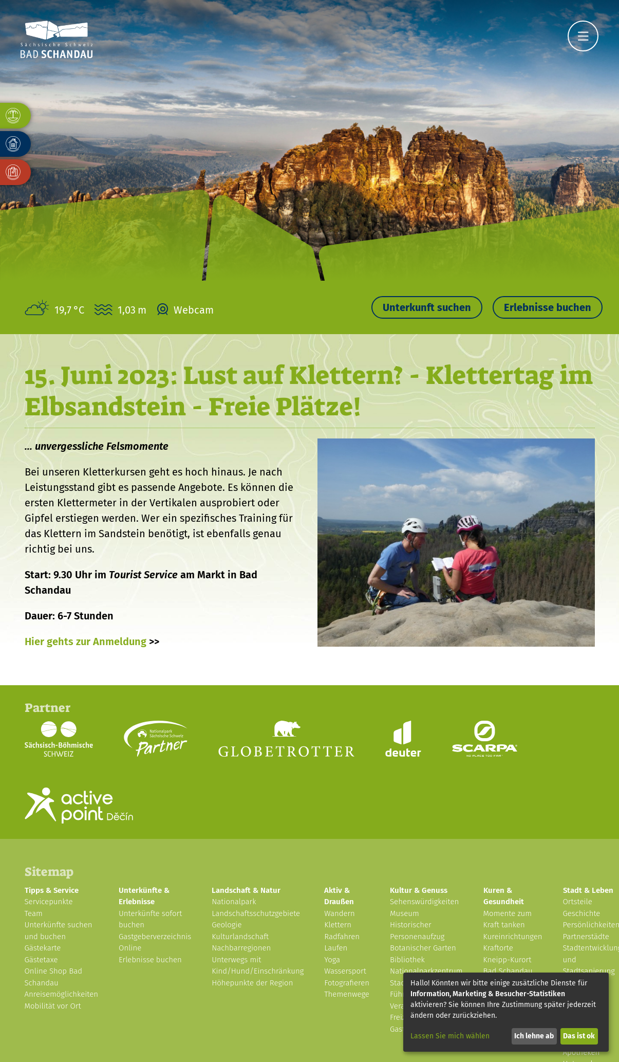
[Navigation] (583, 36)
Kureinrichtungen (512, 936)
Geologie (226, 924)
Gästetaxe (41, 959)
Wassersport (345, 971)
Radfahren (342, 936)
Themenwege (346, 994)
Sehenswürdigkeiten (424, 901)
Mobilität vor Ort (53, 1006)
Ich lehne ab (534, 1036)
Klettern (337, 924)
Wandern (339, 913)
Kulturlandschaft (240, 936)
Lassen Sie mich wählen (450, 1036)
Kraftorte (498, 948)
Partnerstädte (586, 936)
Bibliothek (407, 959)
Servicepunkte (49, 901)
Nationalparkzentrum (426, 971)
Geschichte (582, 913)
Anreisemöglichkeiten (62, 994)
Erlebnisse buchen (547, 307)
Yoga (332, 959)
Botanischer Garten (423, 948)
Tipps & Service (52, 890)
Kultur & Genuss (418, 890)
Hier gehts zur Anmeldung (85, 641)
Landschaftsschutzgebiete (256, 913)
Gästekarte (43, 948)
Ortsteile (577, 901)
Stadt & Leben (588, 890)
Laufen (335, 948)
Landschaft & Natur (246, 890)
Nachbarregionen (241, 948)
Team (34, 913)
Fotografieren (346, 982)
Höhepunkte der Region (252, 982)
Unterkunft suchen (427, 307)
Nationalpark (234, 901)
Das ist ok (579, 1036)
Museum (404, 913)
